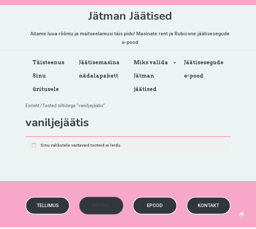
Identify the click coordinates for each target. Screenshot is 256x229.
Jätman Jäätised (130, 16)
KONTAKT (208, 205)
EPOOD (155, 205)
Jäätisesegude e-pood (204, 69)
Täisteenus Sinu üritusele (48, 75)
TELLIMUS (48, 205)
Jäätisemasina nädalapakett (99, 69)
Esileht (32, 105)
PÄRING (101, 205)
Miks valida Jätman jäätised (151, 75)
